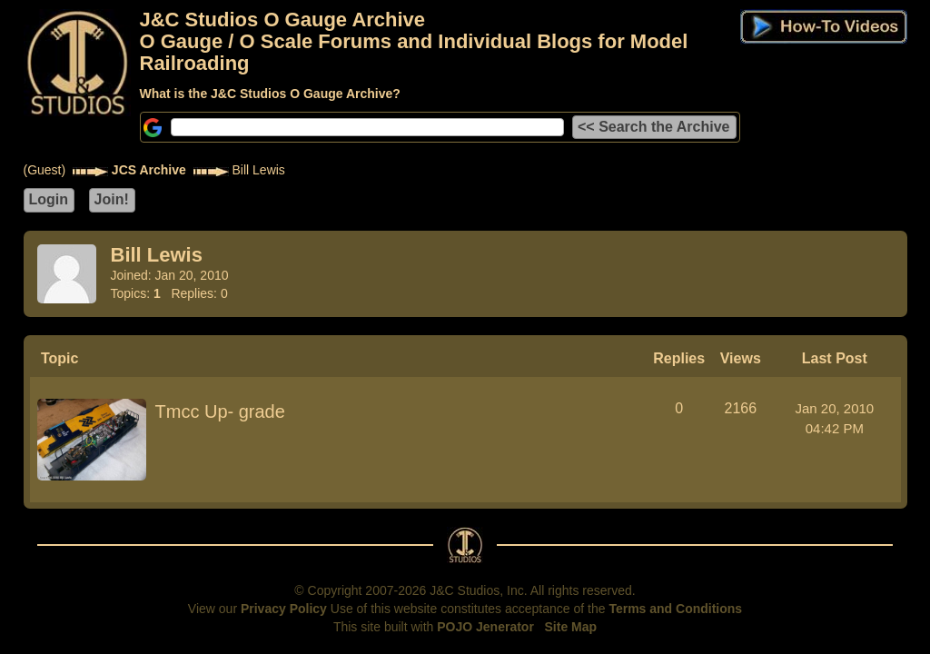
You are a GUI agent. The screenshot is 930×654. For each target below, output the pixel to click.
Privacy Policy (284, 608)
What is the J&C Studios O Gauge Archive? (270, 93)
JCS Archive (149, 170)
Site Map (571, 626)
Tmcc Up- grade (220, 411)
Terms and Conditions (675, 608)
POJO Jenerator (485, 626)
